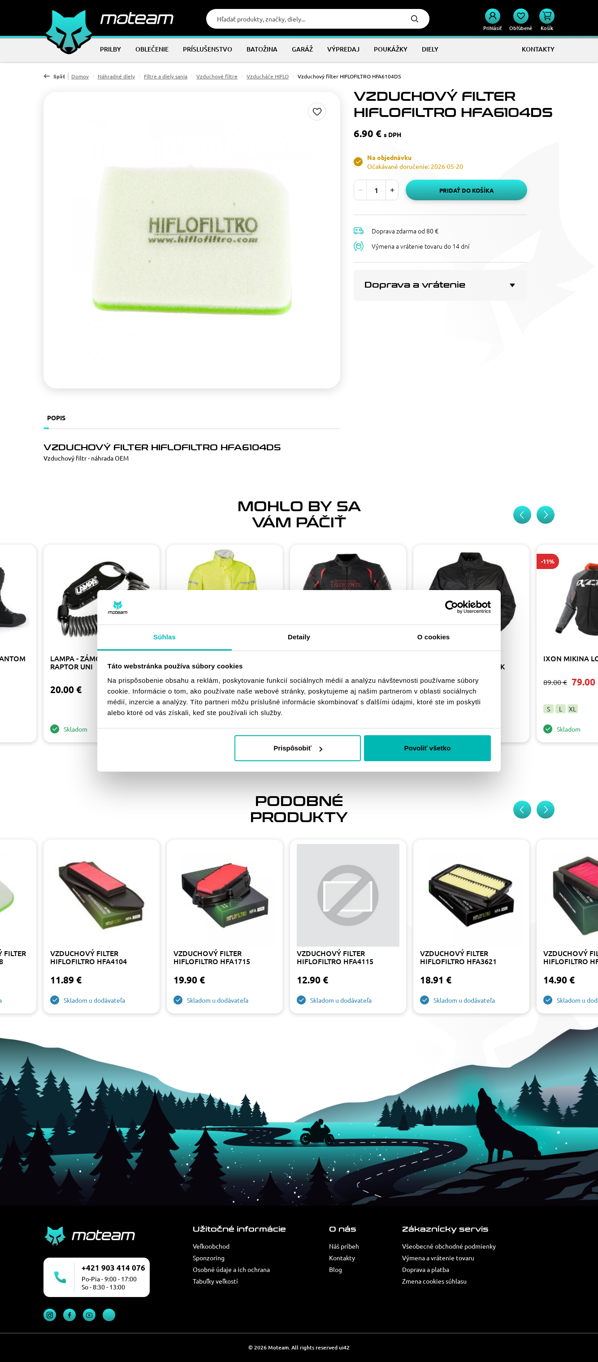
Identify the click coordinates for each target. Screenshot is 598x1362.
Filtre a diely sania (165, 76)
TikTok (109, 1315)
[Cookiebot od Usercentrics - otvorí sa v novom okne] (451, 607)
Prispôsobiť (297, 748)
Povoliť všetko (427, 748)
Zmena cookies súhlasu (434, 1281)
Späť (59, 76)
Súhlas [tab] (164, 637)
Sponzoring (209, 1258)
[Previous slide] (522, 515)
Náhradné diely (116, 76)
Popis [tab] (56, 418)
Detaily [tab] (299, 637)
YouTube (89, 1315)
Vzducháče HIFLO (268, 76)
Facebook (69, 1315)
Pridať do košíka (466, 190)
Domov (80, 76)
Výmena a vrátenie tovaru (438, 1258)
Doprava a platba (425, 1269)
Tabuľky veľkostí (215, 1281)
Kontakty (342, 1258)
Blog (335, 1269)
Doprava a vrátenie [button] (414, 285)
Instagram (49, 1315)
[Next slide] (546, 515)
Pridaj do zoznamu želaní (317, 112)
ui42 (344, 1347)
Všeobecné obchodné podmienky (449, 1246)
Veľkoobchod (211, 1246)
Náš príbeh (344, 1246)
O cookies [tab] (433, 637)
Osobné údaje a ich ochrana (231, 1269)
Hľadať (414, 19)
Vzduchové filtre (217, 76)
